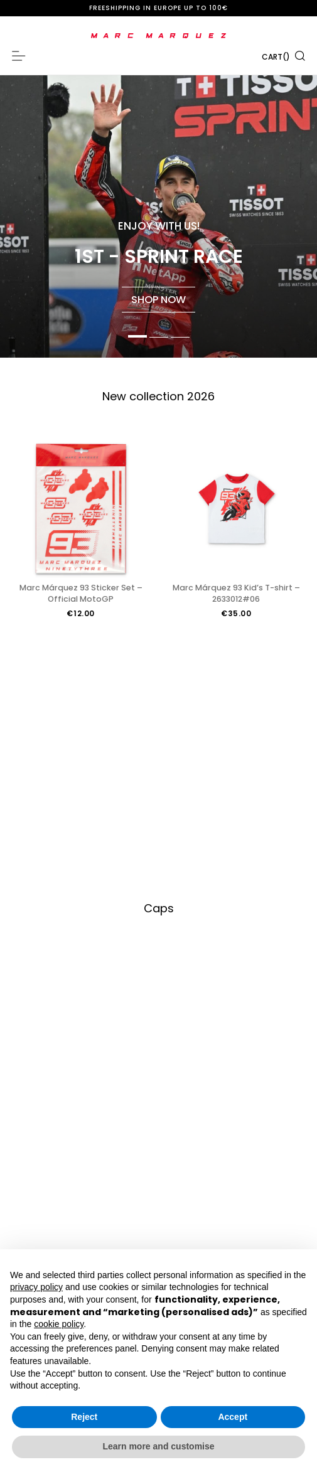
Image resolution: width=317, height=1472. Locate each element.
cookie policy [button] (58, 1324)
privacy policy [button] (36, 1287)
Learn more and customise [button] (158, 1446)
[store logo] (158, 35)
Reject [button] (84, 1417)
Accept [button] (232, 1417)
